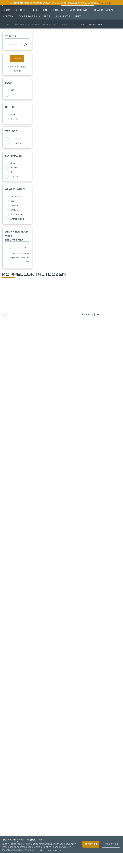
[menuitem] (6, 19)
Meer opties (111, 844)
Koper (13, 210)
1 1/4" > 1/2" (15, 147)
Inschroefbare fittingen (55, 33)
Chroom (14, 219)
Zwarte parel (16, 205)
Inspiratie (62, 25)
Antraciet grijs (17, 228)
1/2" (12, 99)
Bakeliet (14, 176)
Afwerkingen (103, 19)
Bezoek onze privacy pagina (48, 850)
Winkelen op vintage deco (26, 33)
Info (78, 25)
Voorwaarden (105, 2)
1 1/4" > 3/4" (15, 152)
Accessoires (28, 25)
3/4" (12, 103)
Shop (6, 19)
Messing (14, 214)
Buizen (58, 19)
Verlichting (78, 19)
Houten (8, 25)
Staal (12, 123)
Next (119, 747)
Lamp (74, 33)
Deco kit (21, 19)
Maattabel (17, 67)
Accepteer (91, 844)
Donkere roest (17, 223)
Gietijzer (14, 128)
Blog (46, 25)
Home (7, 33)
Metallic (14, 185)
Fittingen (40, 19)
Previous (4, 747)
